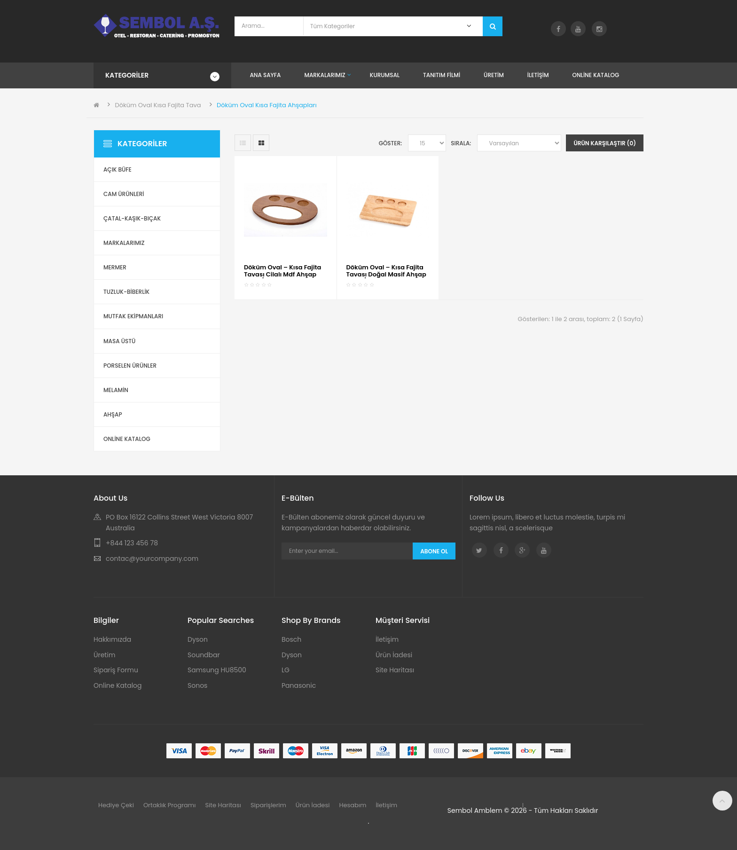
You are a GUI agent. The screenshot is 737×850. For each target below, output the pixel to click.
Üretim (104, 655)
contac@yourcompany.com (152, 558)
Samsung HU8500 (217, 670)
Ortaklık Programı (169, 805)
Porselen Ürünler (130, 366)
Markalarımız (123, 243)
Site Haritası (395, 670)
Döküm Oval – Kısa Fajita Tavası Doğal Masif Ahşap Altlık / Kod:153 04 (386, 274)
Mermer (114, 267)
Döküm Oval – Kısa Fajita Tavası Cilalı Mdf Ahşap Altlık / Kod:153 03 (282, 274)
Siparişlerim (268, 805)
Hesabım (352, 805)
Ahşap (112, 414)
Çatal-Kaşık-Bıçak (132, 218)
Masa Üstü (119, 341)
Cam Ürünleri (123, 194)
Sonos (197, 685)
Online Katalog (118, 685)
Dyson (198, 639)
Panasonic (299, 685)
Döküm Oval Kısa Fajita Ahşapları (267, 105)
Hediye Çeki (116, 805)
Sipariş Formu (116, 670)
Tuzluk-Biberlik (126, 292)
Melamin (115, 390)
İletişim (387, 639)
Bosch (291, 639)
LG (286, 670)
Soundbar (204, 655)
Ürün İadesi (394, 655)
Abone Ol (434, 551)
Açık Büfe (117, 169)
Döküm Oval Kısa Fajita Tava (158, 105)
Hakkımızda (112, 639)
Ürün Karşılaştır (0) (604, 143)
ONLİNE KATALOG (126, 439)
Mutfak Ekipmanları (133, 316)
